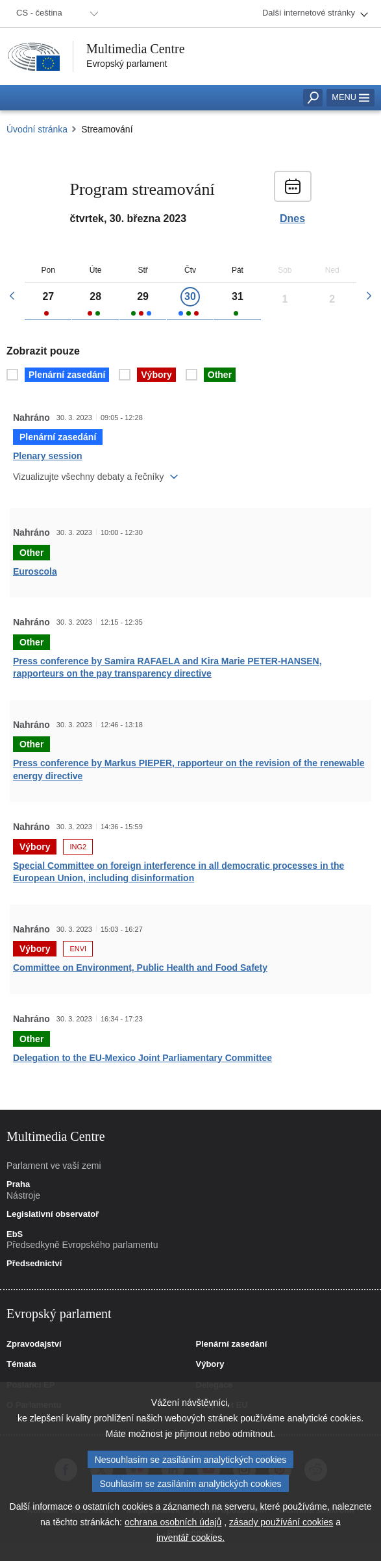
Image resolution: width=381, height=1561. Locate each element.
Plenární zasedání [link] (231, 1344)
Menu (350, 97)
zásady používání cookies (281, 1526)
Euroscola (35, 571)
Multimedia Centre (135, 49)
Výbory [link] (210, 1364)
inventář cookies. (190, 1542)
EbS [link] (14, 1234)
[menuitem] (55, 13)
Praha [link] (18, 1184)
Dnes (292, 219)
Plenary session (47, 456)
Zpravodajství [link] (34, 1344)
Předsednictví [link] (34, 1263)
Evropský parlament (126, 63)
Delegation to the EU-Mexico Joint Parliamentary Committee (142, 1058)
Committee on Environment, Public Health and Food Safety (140, 967)
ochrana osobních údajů (173, 1526)
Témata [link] (21, 1364)
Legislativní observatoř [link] (52, 1214)
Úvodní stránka (37, 129)
